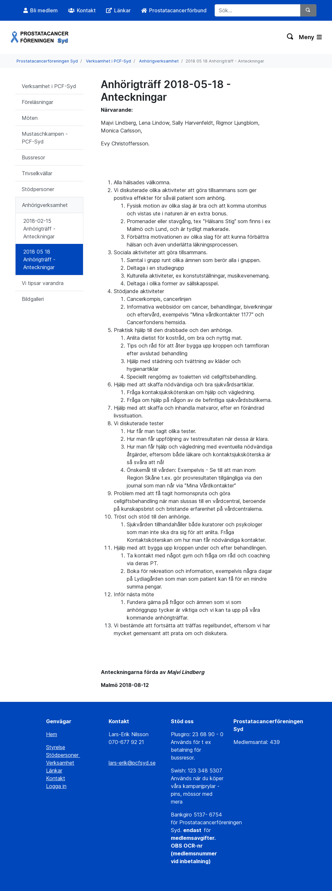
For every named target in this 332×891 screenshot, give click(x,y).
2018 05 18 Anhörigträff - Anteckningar (39, 259)
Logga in (56, 786)
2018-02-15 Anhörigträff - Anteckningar (39, 229)
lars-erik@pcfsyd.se (132, 763)
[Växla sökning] (290, 37)
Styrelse (55, 747)
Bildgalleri (33, 299)
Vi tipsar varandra (43, 283)
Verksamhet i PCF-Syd (108, 61)
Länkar (54, 770)
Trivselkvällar (37, 173)
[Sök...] (258, 10)
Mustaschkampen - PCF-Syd (45, 138)
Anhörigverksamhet (159, 61)
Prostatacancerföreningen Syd (47, 61)
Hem (51, 734)
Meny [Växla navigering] (310, 37)
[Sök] (308, 10)
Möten (30, 118)
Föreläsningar (37, 102)
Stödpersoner (38, 189)
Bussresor (33, 157)
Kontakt (55, 778)
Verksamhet (60, 763)
